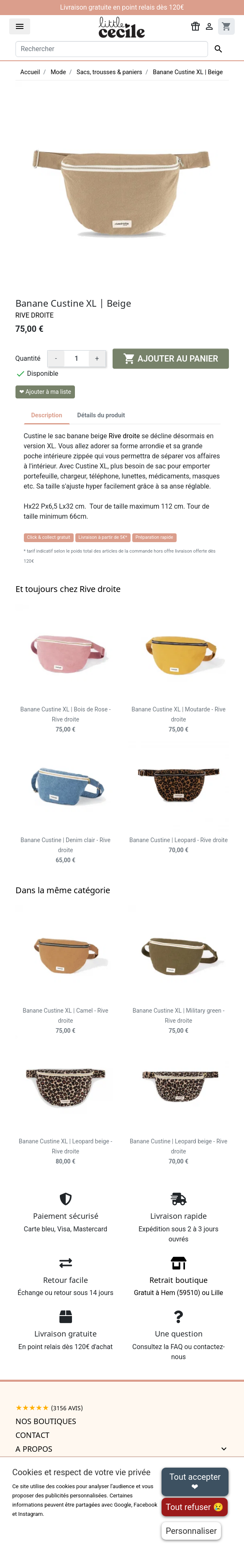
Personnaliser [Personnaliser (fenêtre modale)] (191, 1531)
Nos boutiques (45, 1421)
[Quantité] (76, 359)
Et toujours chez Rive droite (68, 589)
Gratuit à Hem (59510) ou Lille (178, 1279)
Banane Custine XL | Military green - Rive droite (179, 1020)
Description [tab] (46, 415)
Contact (32, 1435)
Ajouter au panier (170, 358)
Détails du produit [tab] (101, 415)
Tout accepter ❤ (195, 1482)
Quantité (28, 358)
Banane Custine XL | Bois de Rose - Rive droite (66, 719)
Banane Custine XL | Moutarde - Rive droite (178, 719)
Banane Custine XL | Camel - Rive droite (65, 1020)
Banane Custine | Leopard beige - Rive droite (178, 1151)
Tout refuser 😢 (194, 1507)
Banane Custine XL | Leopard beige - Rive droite (65, 1151)
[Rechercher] (111, 49)
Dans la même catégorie (62, 890)
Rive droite (34, 315)
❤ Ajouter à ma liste (45, 391)
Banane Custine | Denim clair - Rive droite (65, 850)
